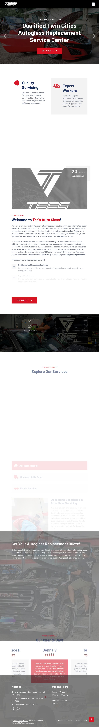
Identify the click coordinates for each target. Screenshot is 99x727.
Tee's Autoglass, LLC (20, 720)
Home (60, 720)
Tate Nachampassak (28, 723)
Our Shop (61, 236)
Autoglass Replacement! (75, 255)
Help (78, 720)
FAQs (85, 720)
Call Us (43, 255)
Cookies (70, 720)
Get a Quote (49, 51)
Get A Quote (24, 300)
